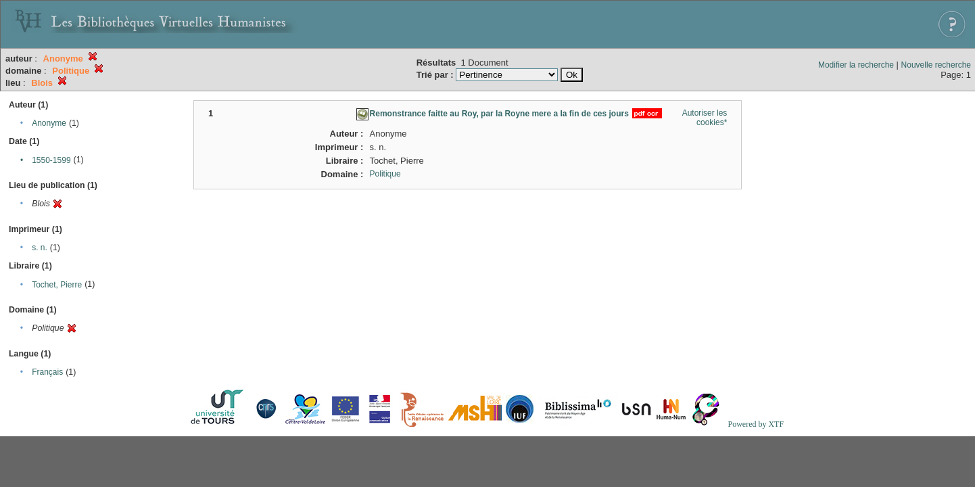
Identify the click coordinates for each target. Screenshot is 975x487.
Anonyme (49, 123)
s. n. (39, 247)
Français (47, 372)
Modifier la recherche (856, 65)
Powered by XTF (756, 424)
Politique (385, 174)
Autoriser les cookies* (705, 117)
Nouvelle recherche (936, 65)
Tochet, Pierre (57, 284)
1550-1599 (51, 160)
